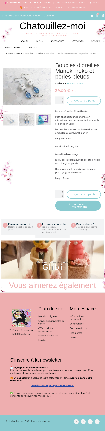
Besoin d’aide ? (85, 224)
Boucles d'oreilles (75, 83)
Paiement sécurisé (19, 224)
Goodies (95, 41)
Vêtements (77, 41)
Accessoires (57, 41)
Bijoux (39, 41)
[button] (5, 87)
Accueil (25, 41)
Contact (32, 47)
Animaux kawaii (12, 47)
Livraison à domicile (54, 224)
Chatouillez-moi (52, 26)
